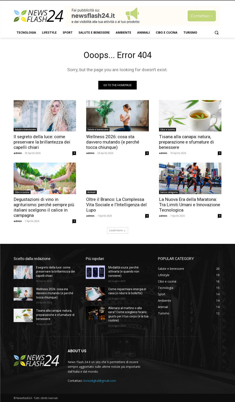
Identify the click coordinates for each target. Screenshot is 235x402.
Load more (117, 230)
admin (18, 153)
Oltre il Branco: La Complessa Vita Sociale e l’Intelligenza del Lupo (116, 205)
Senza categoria (169, 192)
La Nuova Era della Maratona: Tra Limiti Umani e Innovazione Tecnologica (189, 205)
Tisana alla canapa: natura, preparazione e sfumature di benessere (186, 142)
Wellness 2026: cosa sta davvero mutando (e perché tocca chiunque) (112, 142)
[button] (216, 32)
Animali (91, 192)
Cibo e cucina (167, 129)
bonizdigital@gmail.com (99, 381)
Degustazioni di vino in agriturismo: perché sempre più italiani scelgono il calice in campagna (44, 207)
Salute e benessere (25, 129)
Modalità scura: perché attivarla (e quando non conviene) (123, 271)
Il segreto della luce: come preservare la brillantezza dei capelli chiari (42, 142)
